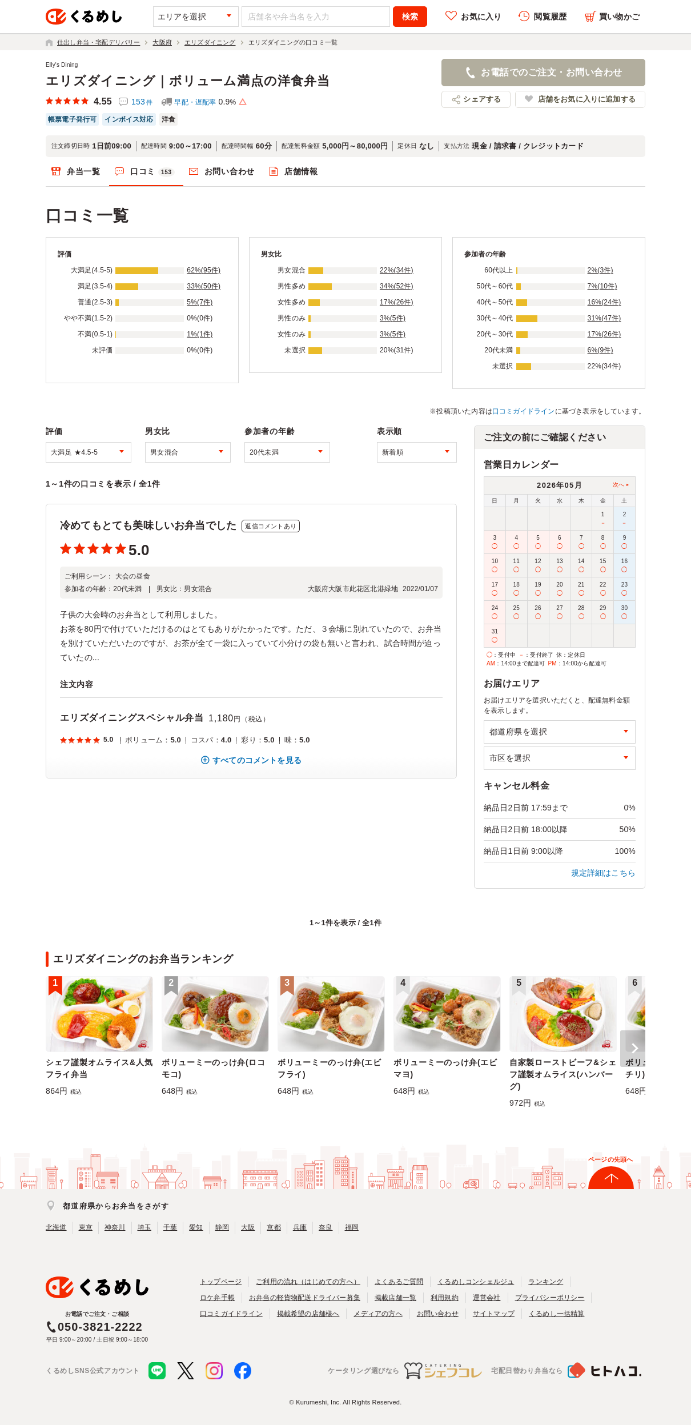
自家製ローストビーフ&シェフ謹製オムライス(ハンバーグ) (562, 1074)
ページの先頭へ (610, 1159)
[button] (632, 1048)
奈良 (325, 1227)
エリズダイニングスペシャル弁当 (132, 717)
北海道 (56, 1227)
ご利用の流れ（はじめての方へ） (308, 1282)
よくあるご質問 (399, 1282)
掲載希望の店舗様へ (308, 1314)
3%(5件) (392, 318)
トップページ (221, 1282)
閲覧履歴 (550, 16)
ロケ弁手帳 (217, 1298)
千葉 (170, 1227)
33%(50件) (203, 286)
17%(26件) (396, 302)
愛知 (196, 1227)
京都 (273, 1227)
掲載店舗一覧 (395, 1298)
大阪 (248, 1227)
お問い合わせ (229, 171)
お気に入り (481, 16)
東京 (86, 1227)
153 (141, 101)
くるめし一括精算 (557, 1314)
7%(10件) (602, 286)
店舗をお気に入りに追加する (587, 99)
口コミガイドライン (523, 411)
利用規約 (445, 1298)
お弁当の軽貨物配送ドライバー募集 (304, 1298)
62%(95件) (203, 270)
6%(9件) (600, 350)
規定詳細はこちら (603, 872)
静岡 (222, 1227)
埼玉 (144, 1227)
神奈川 (115, 1227)
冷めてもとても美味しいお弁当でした (148, 525)
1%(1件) (199, 334)
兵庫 (300, 1227)
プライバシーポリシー (550, 1298)
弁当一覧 (84, 171)
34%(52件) (396, 286)
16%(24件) (604, 302)
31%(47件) (604, 318)
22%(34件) (396, 270)
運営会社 (487, 1298)
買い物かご (619, 16)
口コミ (152, 172)
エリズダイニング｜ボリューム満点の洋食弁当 (188, 81)
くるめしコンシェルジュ (475, 1282)
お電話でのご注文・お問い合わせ (551, 72)
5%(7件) (199, 302)
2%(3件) (600, 270)
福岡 (352, 1227)
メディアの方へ (377, 1314)
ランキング (545, 1282)
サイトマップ (494, 1314)
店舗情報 (301, 171)
